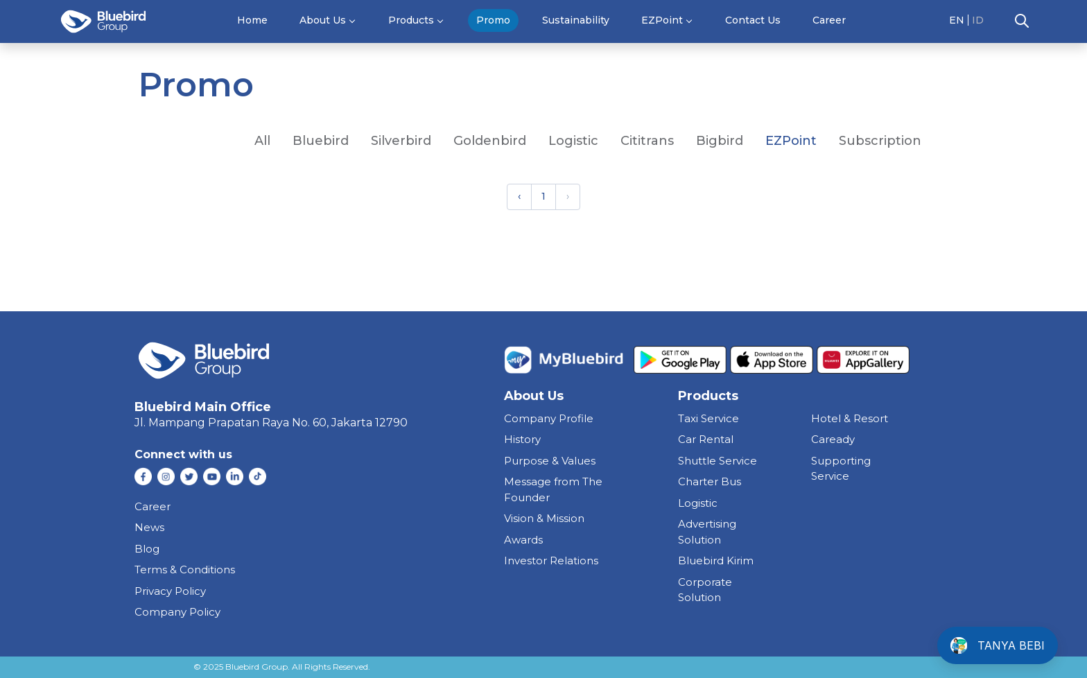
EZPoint (662, 20)
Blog (146, 548)
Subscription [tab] (880, 140)
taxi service (708, 418)
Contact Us (753, 20)
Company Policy (177, 611)
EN (956, 20)
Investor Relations (551, 560)
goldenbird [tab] (489, 140)
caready (833, 439)
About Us (322, 20)
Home (252, 20)
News (149, 527)
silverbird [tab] (401, 140)
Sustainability (575, 20)
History (522, 439)
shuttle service (717, 460)
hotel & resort (849, 418)
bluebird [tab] (321, 140)
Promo (493, 20)
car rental (705, 439)
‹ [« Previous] (519, 196)
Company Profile (548, 418)
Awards (523, 539)
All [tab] (262, 140)
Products (411, 20)
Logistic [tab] (573, 140)
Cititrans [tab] (647, 140)
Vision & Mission (544, 518)
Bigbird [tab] (719, 140)
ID (978, 20)
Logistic (698, 503)
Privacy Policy (170, 591)
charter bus (709, 481)
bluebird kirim (716, 560)
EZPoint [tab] (791, 140)
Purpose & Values (549, 460)
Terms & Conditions (184, 569)
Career (829, 20)
